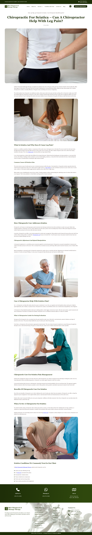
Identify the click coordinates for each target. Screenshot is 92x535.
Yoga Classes (37, 516)
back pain (19, 472)
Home (28, 6)
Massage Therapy (38, 525)
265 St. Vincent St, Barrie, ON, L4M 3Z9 (75, 511)
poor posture (48, 167)
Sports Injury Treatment (40, 523)
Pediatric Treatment (39, 514)
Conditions (55, 515)
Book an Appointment (80, 6)
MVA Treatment (38, 510)
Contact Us (58, 6)
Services (39, 6)
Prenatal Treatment (39, 512)
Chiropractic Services (39, 527)
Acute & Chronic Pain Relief (40, 518)
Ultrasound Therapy (39, 521)
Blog (64, 6)
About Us (33, 6)
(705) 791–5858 (24, 1)
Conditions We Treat (49, 6)
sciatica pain (30, 152)
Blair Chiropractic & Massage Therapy (23, 467)
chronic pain (45, 412)
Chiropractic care (36, 234)
